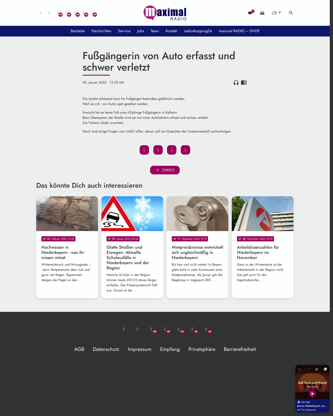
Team (155, 31)
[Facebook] (66, 13)
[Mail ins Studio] (40, 13)
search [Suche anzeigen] (291, 12)
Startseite (77, 31)
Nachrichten (101, 31)
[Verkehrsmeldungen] (262, 12)
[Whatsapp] (57, 13)
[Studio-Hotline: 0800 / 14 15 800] (49, 13)
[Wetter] (277, 12)
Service (124, 31)
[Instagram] (75, 13)
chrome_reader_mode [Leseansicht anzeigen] (244, 82)
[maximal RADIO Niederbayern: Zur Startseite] (164, 12)
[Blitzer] (250, 12)
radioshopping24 (198, 31)
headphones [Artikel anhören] (236, 82)
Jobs (140, 31)
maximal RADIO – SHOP (239, 31)
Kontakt (171, 31)
